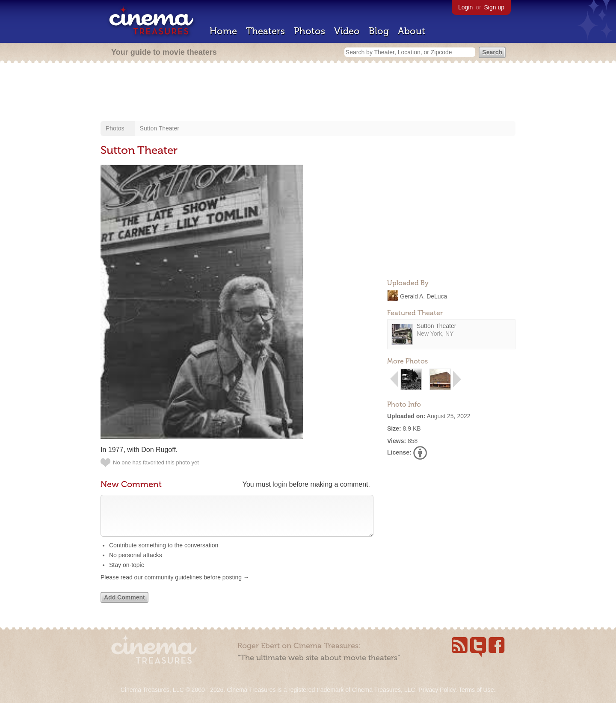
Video (347, 31)
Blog (379, 31)
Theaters (265, 31)
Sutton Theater (159, 128)
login (279, 484)
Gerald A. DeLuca (423, 295)
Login (465, 7)
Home (223, 31)
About (411, 31)
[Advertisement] (308, 93)
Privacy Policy (436, 689)
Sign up (494, 7)
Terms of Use (476, 689)
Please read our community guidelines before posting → (175, 585)
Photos (309, 31)
